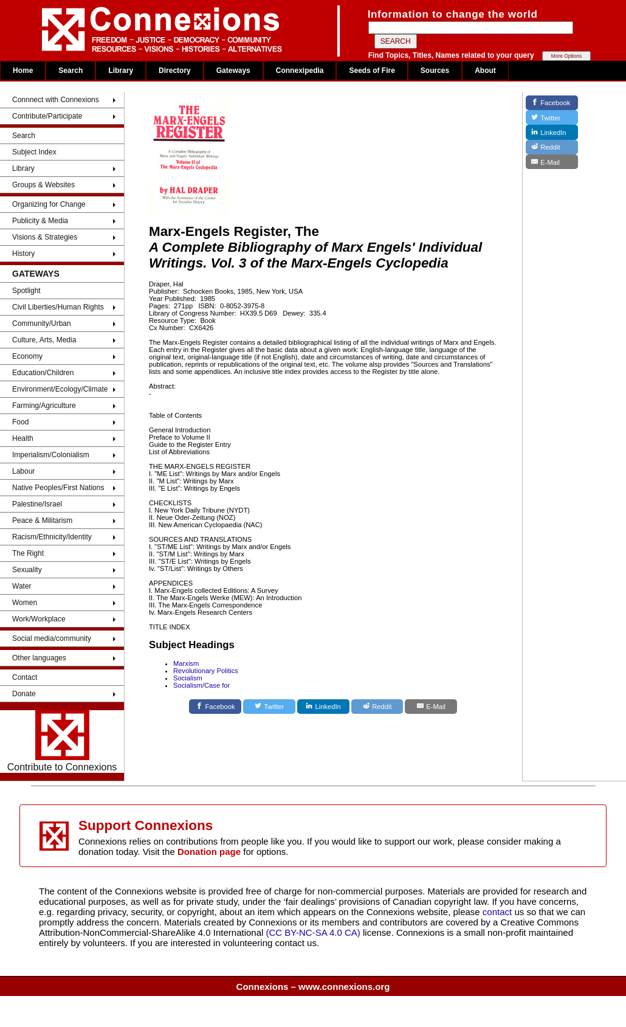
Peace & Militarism (42, 520)
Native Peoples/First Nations (58, 487)
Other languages (39, 658)
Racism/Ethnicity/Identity (52, 537)
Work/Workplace (39, 619)
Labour (23, 471)
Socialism (187, 678)
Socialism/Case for (201, 685)
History (23, 253)
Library (120, 70)
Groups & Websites (43, 185)
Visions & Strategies (44, 237)
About (485, 70)
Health (22, 438)
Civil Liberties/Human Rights (58, 307)
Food (20, 422)
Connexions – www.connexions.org (313, 986)
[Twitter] (269, 706)
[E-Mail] (431, 706)
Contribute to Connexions (62, 741)
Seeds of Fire (371, 70)
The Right (28, 553)
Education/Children (43, 372)
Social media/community (51, 638)
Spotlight (26, 290)
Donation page (209, 851)
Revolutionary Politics (205, 670)
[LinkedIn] (323, 706)
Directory (175, 70)
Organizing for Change (49, 204)
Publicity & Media (40, 220)
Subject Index (34, 152)
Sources (435, 70)
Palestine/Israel (37, 504)
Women (24, 602)
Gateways (233, 70)
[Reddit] (377, 706)
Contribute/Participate (47, 116)
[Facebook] (215, 706)
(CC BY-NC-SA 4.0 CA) (313, 932)
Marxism (186, 663)
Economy (27, 356)
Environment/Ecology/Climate (60, 389)
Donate (24, 694)
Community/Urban (41, 323)
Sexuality (27, 569)
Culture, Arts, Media (44, 340)
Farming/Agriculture (44, 405)
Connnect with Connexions (55, 99)
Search (70, 70)
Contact (24, 677)
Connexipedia (300, 70)
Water (22, 586)
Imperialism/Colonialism (50, 455)
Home (23, 70)
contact (499, 912)
